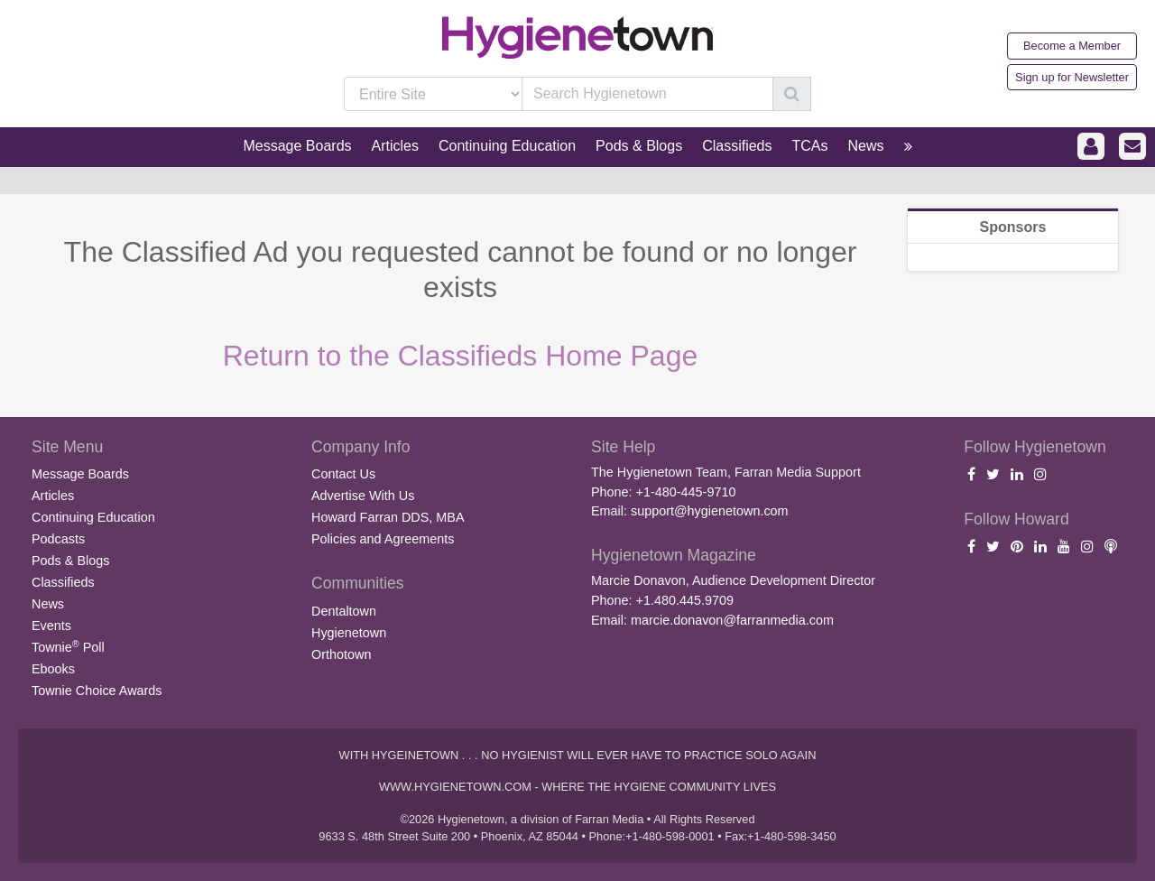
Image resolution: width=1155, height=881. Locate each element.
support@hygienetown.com (710, 511)
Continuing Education (93, 517)
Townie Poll (68, 646)
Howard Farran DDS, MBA (388, 517)
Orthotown (341, 654)
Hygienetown (348, 633)
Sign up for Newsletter (1072, 77)
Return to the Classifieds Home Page (460, 355)
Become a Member (1072, 45)
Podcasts (58, 539)
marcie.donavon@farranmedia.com (732, 620)
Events (51, 625)
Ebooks (53, 669)
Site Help (623, 447)
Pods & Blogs (70, 560)
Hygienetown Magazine (673, 555)
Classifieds (63, 582)
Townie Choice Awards (97, 690)
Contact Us (343, 474)
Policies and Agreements (382, 539)
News (48, 604)
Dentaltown (343, 611)
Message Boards (80, 474)
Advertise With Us (362, 495)
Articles (53, 495)
